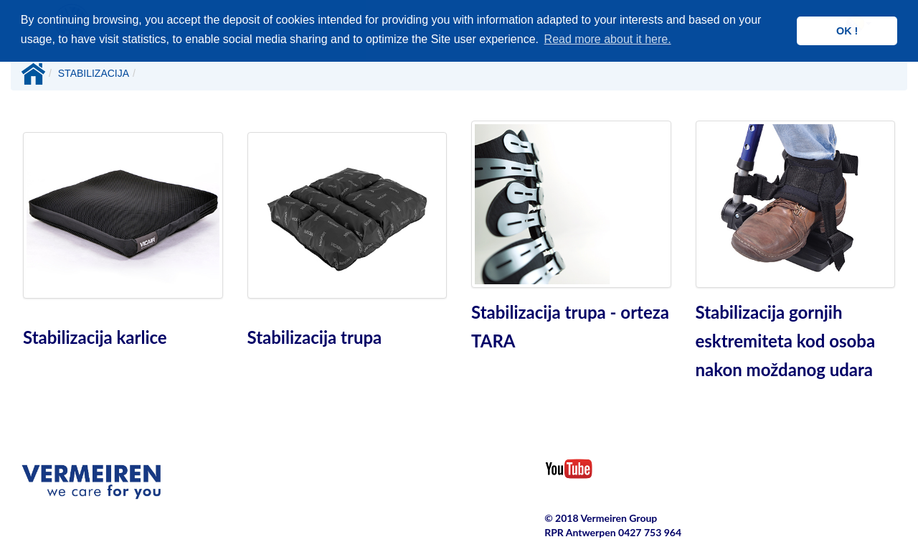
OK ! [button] (847, 31)
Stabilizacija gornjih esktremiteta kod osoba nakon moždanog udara (786, 340)
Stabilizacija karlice (95, 337)
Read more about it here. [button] (607, 39)
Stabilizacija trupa (314, 337)
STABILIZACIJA (93, 73)
